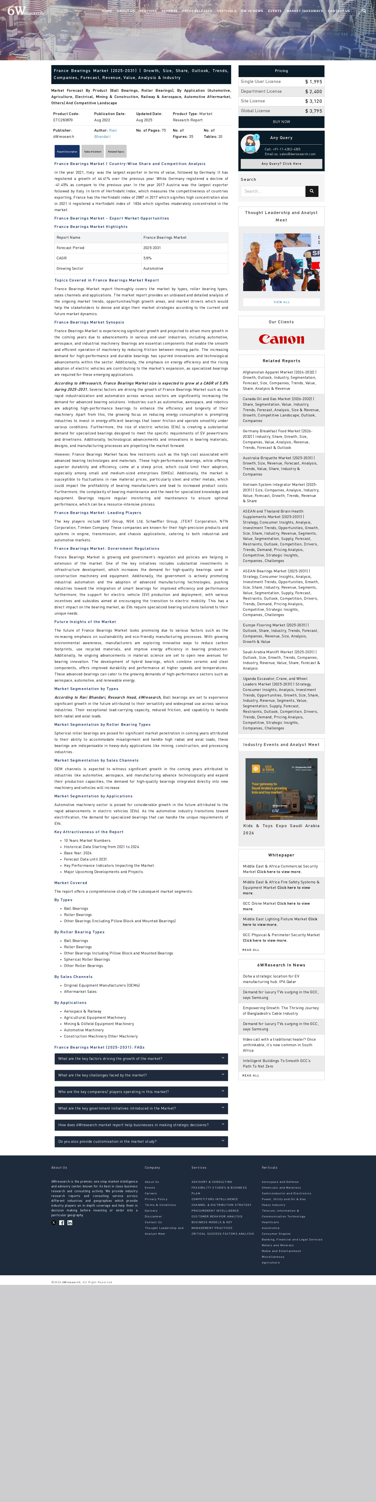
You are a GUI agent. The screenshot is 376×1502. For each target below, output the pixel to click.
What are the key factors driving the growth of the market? (141, 1060)
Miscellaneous (273, 1259)
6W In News (252, 11)
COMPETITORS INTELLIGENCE (215, 1201)
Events (275, 11)
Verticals (226, 11)
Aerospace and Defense (280, 1184)
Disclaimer (153, 1218)
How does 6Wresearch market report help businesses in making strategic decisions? (141, 1126)
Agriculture (271, 1265)
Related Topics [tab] (150, 153)
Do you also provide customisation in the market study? (141, 1143)
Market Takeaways (305, 11)
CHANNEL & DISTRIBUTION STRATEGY (222, 1207)
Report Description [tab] (74, 153)
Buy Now (281, 122)
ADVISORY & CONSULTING (212, 1184)
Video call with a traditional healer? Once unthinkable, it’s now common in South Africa (279, 1045)
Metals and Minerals (278, 1247)
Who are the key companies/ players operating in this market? (141, 1093)
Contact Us (339, 11)
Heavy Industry (274, 1207)
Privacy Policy (156, 1201)
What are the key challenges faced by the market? (141, 1076)
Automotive (271, 1230)
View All (282, 302)
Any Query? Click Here (282, 163)
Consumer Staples (276, 1236)
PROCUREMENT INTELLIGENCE (215, 1213)
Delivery (151, 1213)
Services (148, 11)
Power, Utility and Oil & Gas (284, 1201)
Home (107, 11)
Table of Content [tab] (114, 153)
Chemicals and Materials (281, 1190)
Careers (151, 1195)
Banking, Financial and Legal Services (292, 1241)
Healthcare (270, 1224)
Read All (251, 950)
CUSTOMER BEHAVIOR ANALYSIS (217, 1218)
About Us (126, 11)
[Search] (312, 191)
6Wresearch (71, 1284)
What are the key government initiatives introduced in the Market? (141, 1109)
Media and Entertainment (281, 1253)
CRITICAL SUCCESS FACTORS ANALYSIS (223, 1236)
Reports (170, 11)
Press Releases (197, 11)
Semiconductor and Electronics (287, 1195)
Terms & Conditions (160, 1207)
